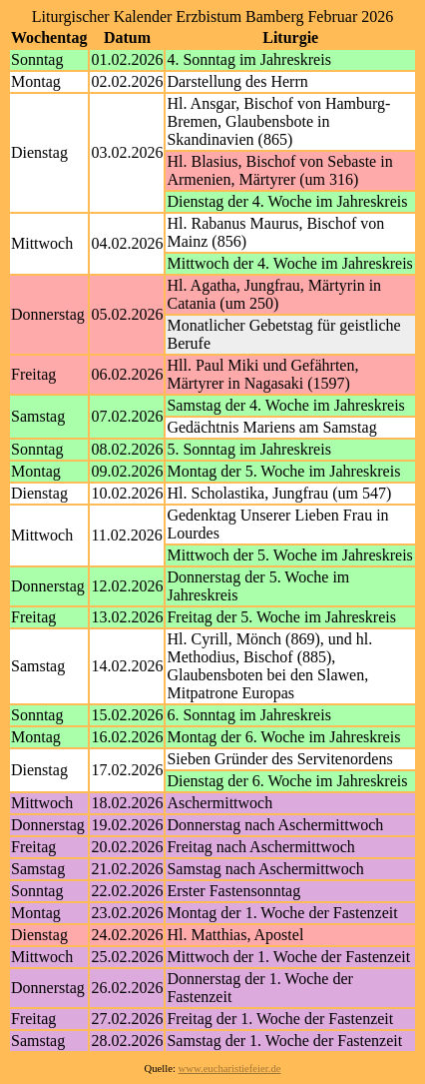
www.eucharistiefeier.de (230, 1068)
